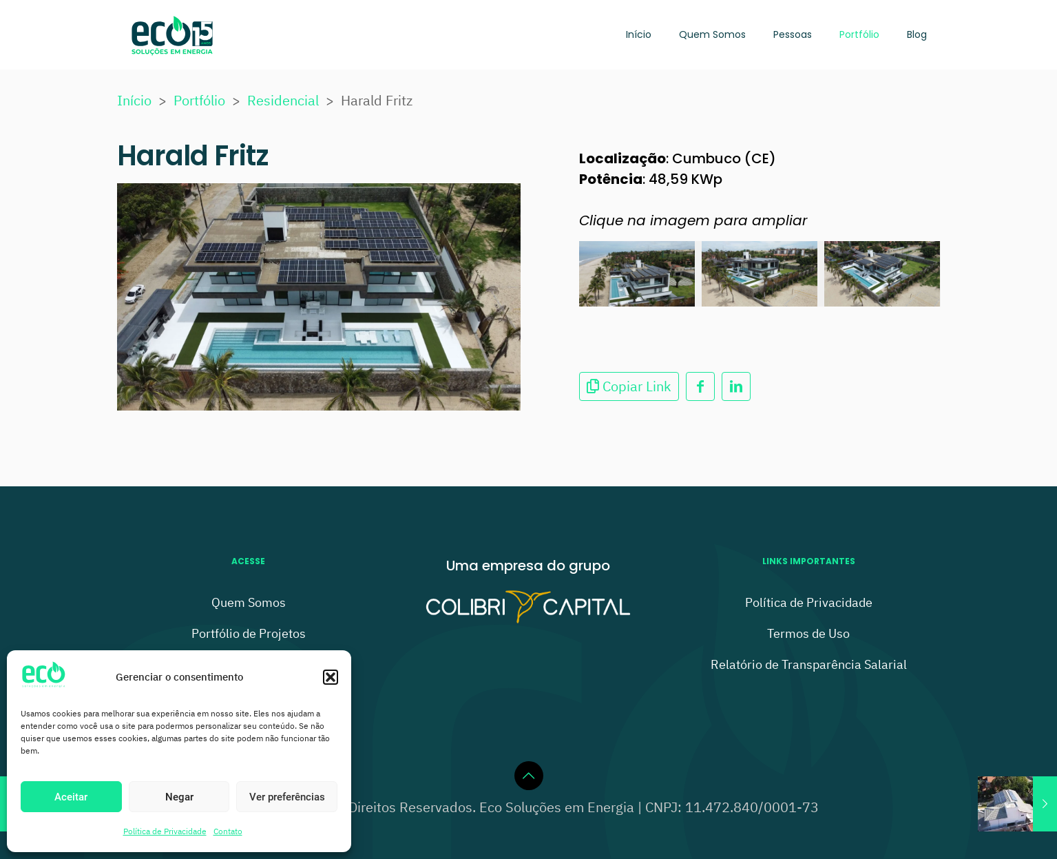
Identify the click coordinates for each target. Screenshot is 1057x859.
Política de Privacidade (165, 831)
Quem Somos (248, 602)
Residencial (283, 100)
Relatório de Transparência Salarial (809, 664)
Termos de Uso (808, 633)
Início (134, 100)
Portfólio (199, 100)
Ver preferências (287, 797)
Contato (227, 831)
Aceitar (70, 797)
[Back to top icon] (528, 775)
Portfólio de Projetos (248, 633)
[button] (330, 677)
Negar (179, 797)
